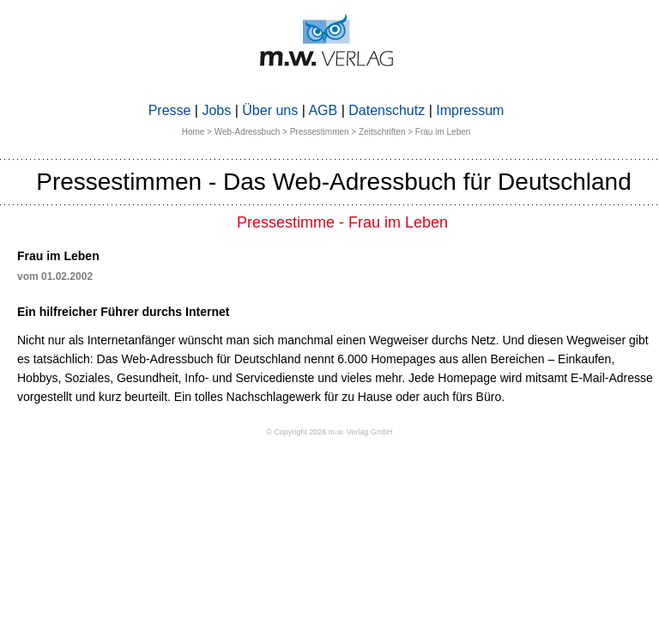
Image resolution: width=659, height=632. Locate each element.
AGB (322, 110)
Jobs (216, 110)
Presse (169, 110)
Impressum (470, 110)
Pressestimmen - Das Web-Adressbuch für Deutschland (334, 181)
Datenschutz (386, 110)
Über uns (270, 110)
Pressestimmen (319, 132)
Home (193, 132)
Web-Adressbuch (248, 132)
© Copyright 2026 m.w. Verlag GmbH (329, 432)
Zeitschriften (382, 132)
